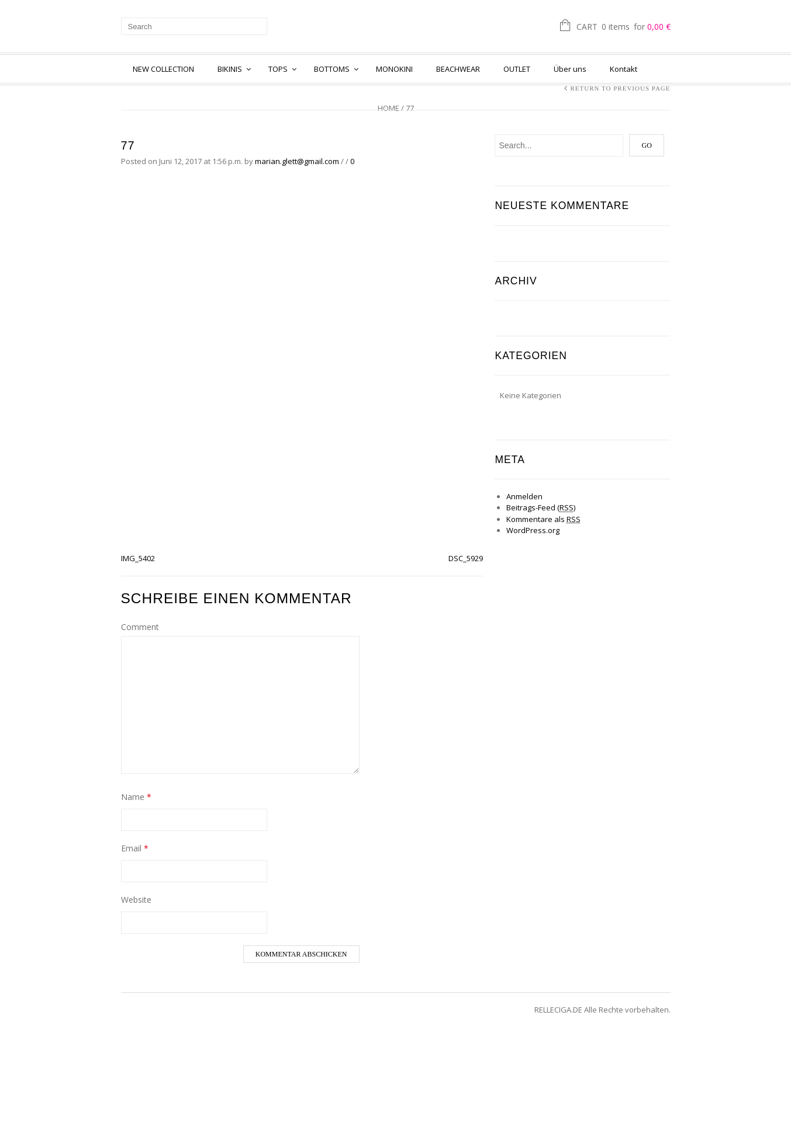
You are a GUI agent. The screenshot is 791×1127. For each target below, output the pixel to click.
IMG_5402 (138, 558)
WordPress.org (532, 530)
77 (128, 145)
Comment (140, 626)
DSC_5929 (465, 558)
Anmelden (524, 496)
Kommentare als (543, 519)
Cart (623, 27)
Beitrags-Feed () (540, 507)
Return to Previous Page (620, 88)
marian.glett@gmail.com (297, 161)
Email (134, 848)
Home (388, 108)
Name (136, 796)
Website (136, 899)
